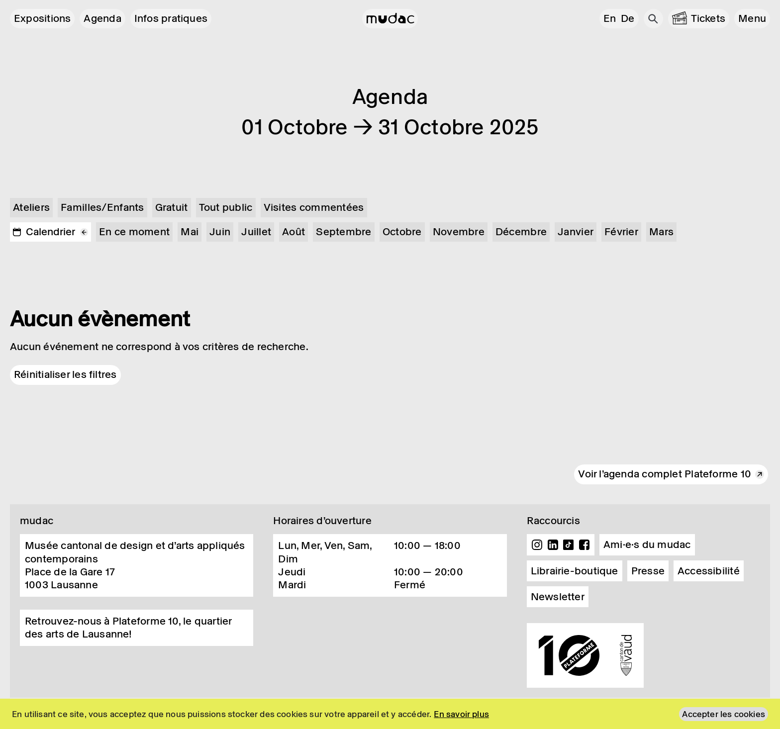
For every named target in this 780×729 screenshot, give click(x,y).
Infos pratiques (170, 18)
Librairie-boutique (574, 570)
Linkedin (552, 545)
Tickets (708, 18)
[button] (752, 18)
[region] (390, 714)
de (627, 18)
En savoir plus (461, 714)
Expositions (42, 18)
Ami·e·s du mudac (647, 544)
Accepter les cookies (723, 714)
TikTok (568, 545)
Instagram (537, 545)
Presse (648, 570)
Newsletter (558, 596)
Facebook (584, 545)
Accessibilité (709, 570)
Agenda (102, 18)
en (609, 18)
